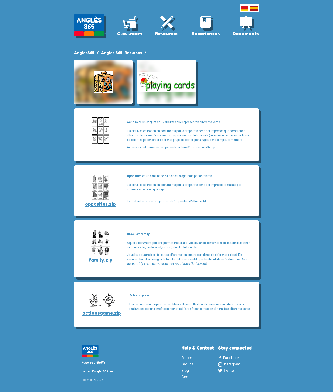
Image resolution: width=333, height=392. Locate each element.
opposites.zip (100, 204)
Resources (167, 33)
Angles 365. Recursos (121, 52)
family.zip (100, 260)
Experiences (205, 33)
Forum (186, 357)
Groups (187, 364)
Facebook (231, 357)
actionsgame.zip (101, 313)
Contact (188, 377)
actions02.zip (206, 147)
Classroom (129, 33)
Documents (246, 33)
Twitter (229, 370)
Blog (185, 370)
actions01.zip (186, 147)
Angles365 (84, 52)
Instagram (231, 364)
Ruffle (101, 362)
